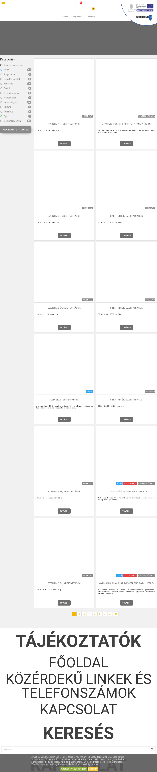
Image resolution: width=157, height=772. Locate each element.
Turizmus (15, 111)
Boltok (15, 88)
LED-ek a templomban (64, 399)
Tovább (64, 144)
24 (116, 614)
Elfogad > (92, 769)
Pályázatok (15, 74)
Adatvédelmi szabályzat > (74, 769)
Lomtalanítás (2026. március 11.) (127, 491)
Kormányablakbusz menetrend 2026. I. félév (126, 583)
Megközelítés (77, 14)
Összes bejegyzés (11, 65)
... (110, 614)
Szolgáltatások (15, 93)
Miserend (15, 83)
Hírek (15, 69)
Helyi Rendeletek (15, 79)
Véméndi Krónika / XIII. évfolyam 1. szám (126, 124)
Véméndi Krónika (15, 121)
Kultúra (15, 107)
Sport (15, 116)
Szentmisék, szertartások (64, 124)
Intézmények (15, 102)
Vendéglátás (15, 97)
